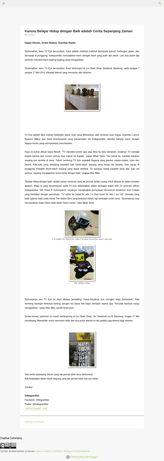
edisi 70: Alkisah (33, 408)
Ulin (45, 408)
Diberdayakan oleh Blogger (82, 457)
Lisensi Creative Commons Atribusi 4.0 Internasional (62, 451)
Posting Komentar (34, 422)
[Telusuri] (12, 3)
